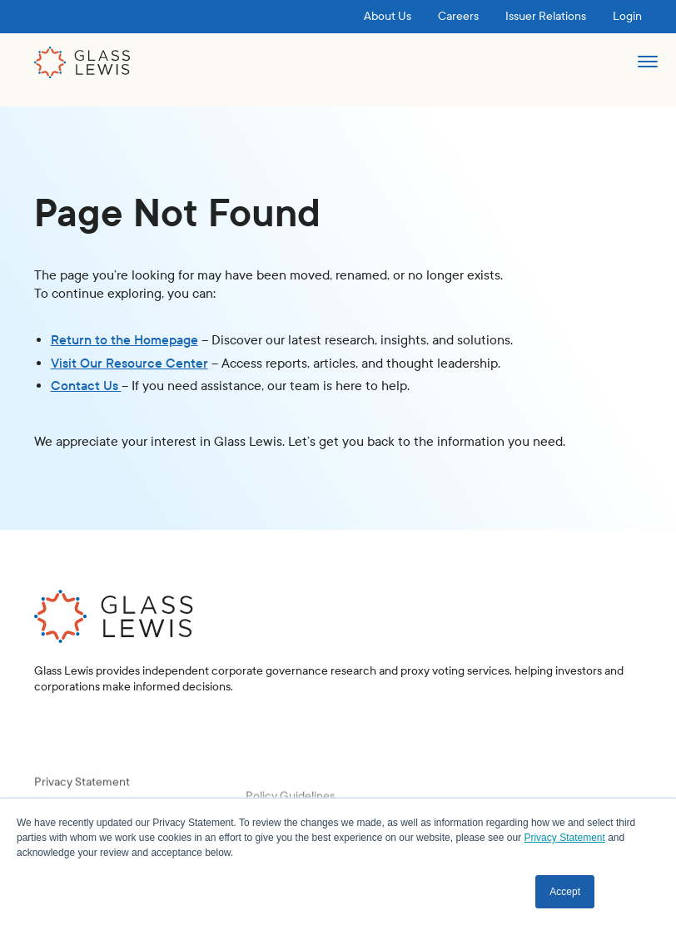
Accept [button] (564, 892)
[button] (647, 69)
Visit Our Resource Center (129, 363)
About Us (387, 16)
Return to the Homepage (124, 340)
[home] (82, 62)
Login (627, 16)
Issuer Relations (545, 16)
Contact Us (86, 385)
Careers (458, 16)
